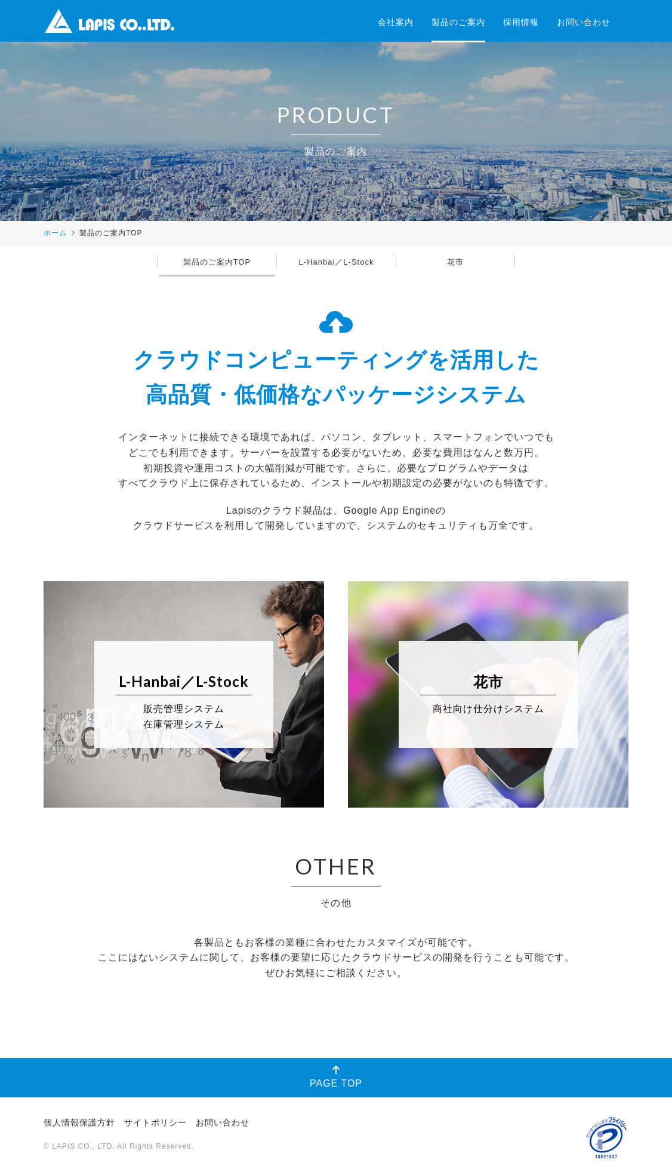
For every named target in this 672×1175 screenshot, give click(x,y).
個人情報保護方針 (79, 1122)
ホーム (55, 233)
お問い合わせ (584, 22)
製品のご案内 (458, 22)
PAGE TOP (336, 1076)
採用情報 (521, 22)
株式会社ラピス (109, 21)
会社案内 (396, 22)
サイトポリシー (155, 1122)
